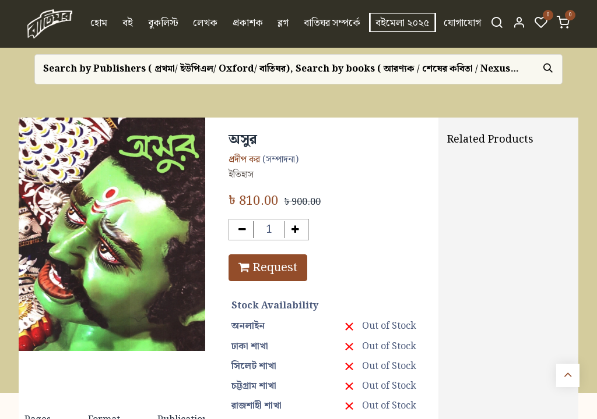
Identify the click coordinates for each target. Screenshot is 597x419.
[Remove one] (242, 229)
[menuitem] (99, 24)
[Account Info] (518, 24)
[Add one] (296, 229)
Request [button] (267, 267)
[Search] (496, 24)
